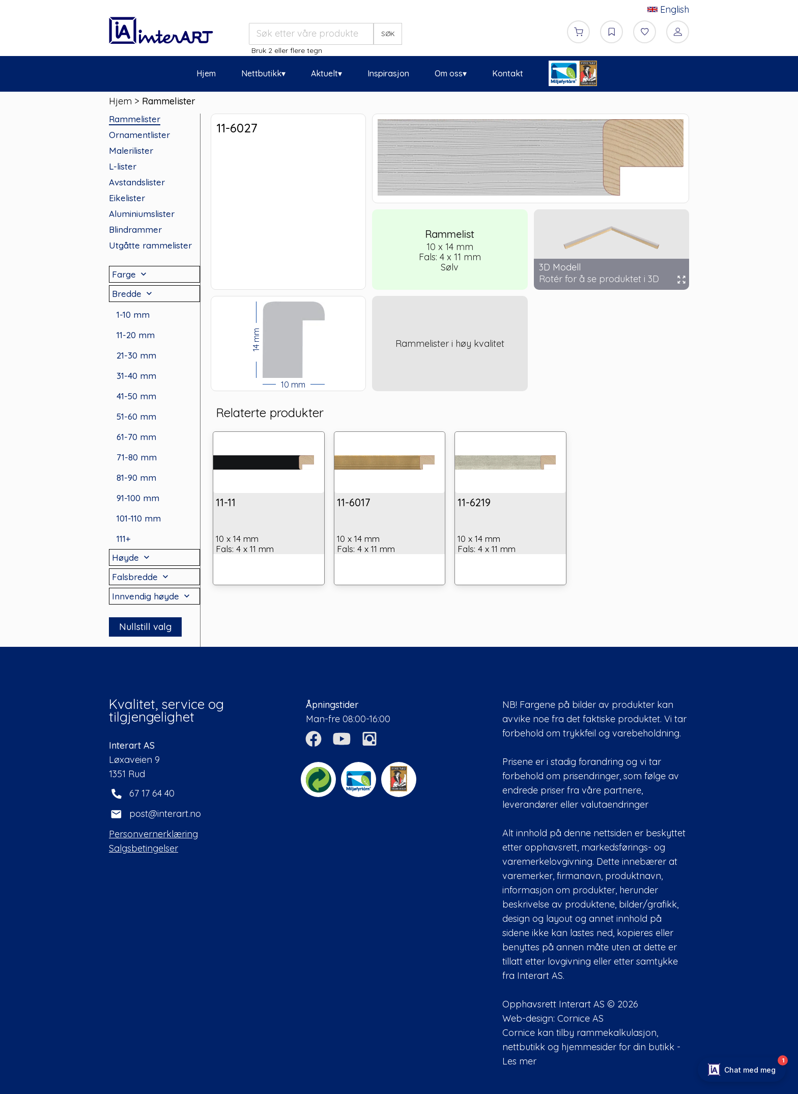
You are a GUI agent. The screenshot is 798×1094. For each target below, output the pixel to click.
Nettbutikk (261, 73)
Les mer (519, 1061)
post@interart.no (165, 813)
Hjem (206, 73)
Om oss (449, 73)
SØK (388, 34)
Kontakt (507, 73)
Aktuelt (324, 73)
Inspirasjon (388, 73)
